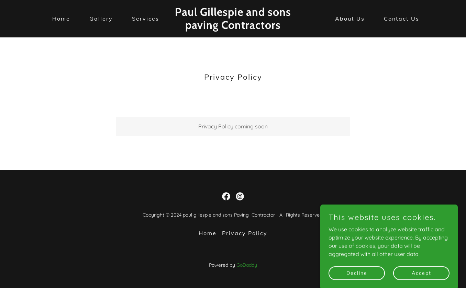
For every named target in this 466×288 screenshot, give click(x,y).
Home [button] (208, 233)
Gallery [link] (101, 18)
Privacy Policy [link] (244, 233)
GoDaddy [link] (246, 265)
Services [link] (145, 18)
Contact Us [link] (401, 18)
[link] (233, 26)
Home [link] (61, 18)
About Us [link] (350, 18)
